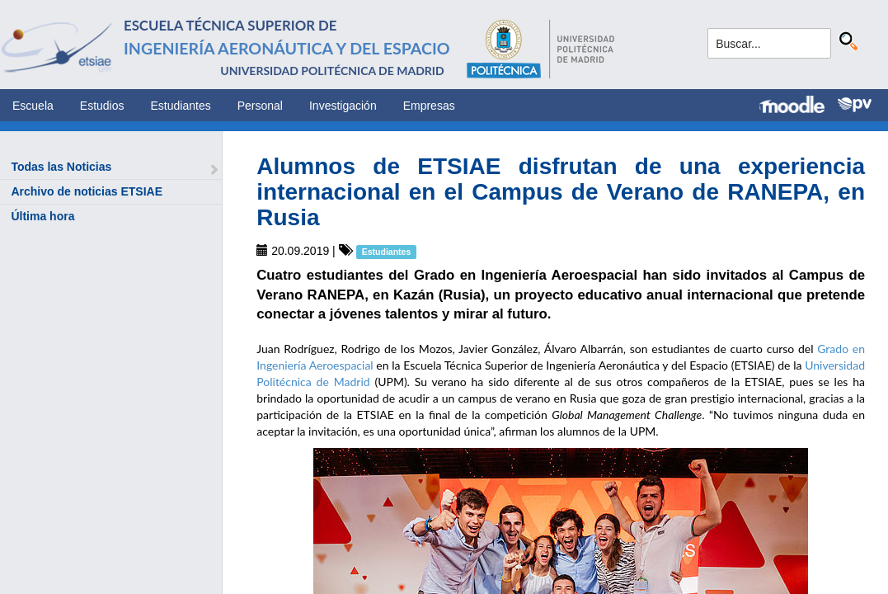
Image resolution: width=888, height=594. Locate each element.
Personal (260, 105)
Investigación (343, 105)
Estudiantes (181, 105)
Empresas (429, 105)
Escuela (33, 105)
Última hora (42, 216)
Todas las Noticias (61, 166)
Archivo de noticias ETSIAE (86, 191)
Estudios (102, 105)
